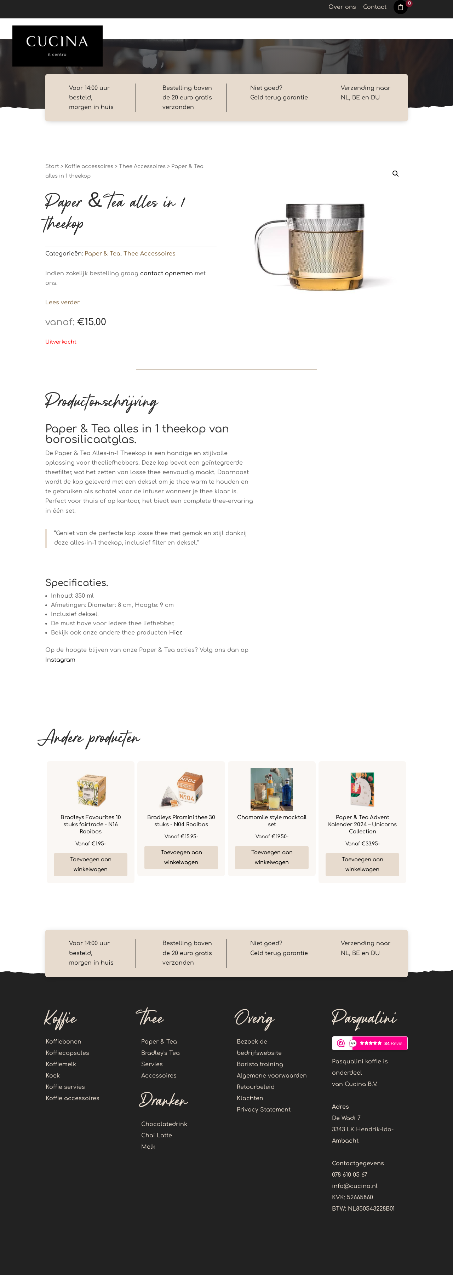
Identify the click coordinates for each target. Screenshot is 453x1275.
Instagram (60, 660)
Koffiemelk (61, 1064)
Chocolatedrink (164, 1124)
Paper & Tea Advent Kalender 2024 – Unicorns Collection (362, 825)
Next (413, 822)
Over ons (342, 7)
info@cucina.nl (355, 1186)
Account (426, 29)
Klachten (250, 1098)
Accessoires (159, 1076)
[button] (395, 173)
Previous (40, 822)
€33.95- (362, 843)
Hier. (176, 633)
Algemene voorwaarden (272, 1076)
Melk (148, 1147)
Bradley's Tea (160, 1053)
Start (52, 166)
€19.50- (272, 836)
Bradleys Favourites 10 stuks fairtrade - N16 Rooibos (91, 825)
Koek (309, 29)
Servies (152, 1064)
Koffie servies (65, 1087)
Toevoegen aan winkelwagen (90, 864)
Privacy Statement (264, 1110)
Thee (175, 29)
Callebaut (266, 29)
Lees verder (62, 302)
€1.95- (90, 843)
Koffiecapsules (67, 1053)
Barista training (260, 1064)
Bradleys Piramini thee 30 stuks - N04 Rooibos (181, 821)
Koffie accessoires (361, 29)
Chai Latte (156, 1135)
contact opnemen (166, 273)
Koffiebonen (63, 1042)
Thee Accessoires (142, 166)
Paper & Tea (102, 254)
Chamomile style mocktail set (271, 821)
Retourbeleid (256, 1087)
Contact (374, 7)
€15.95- (181, 836)
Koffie (138, 29)
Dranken (216, 29)
